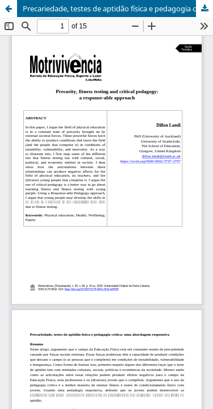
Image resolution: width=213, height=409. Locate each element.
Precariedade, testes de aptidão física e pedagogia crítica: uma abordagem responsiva (118, 8)
